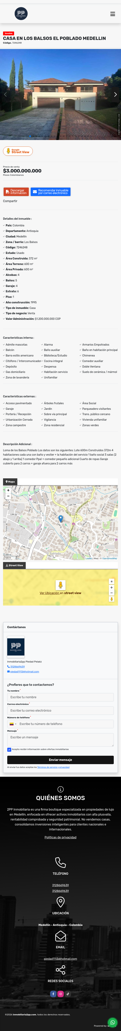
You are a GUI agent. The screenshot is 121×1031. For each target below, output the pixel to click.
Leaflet (89, 558)
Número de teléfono (19, 717)
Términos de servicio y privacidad (53, 767)
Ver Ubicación (50, 593)
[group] (60, 94)
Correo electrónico (18, 703)
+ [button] (8, 491)
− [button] (8, 496)
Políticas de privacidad (60, 837)
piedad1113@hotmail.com (24, 671)
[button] (30, 136)
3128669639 (17, 666)
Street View (18, 151)
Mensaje (12, 730)
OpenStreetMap (109, 558)
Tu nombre (14, 690)
